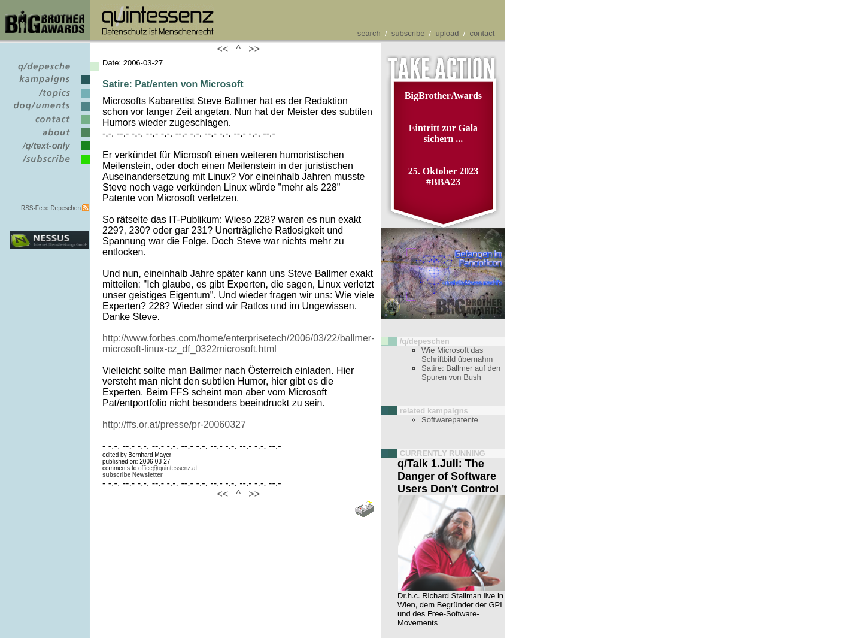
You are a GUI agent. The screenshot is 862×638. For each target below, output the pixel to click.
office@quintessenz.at (167, 468)
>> (251, 49)
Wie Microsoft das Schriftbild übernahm (457, 355)
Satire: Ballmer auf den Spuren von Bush (460, 373)
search (369, 33)
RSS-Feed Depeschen (51, 208)
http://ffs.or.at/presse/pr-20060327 (174, 424)
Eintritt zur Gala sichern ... (443, 133)
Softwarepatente (449, 419)
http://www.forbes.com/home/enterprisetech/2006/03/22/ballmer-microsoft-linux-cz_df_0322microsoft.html (238, 343)
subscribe (408, 33)
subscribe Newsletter (132, 474)
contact (482, 33)
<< (225, 49)
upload (447, 33)
